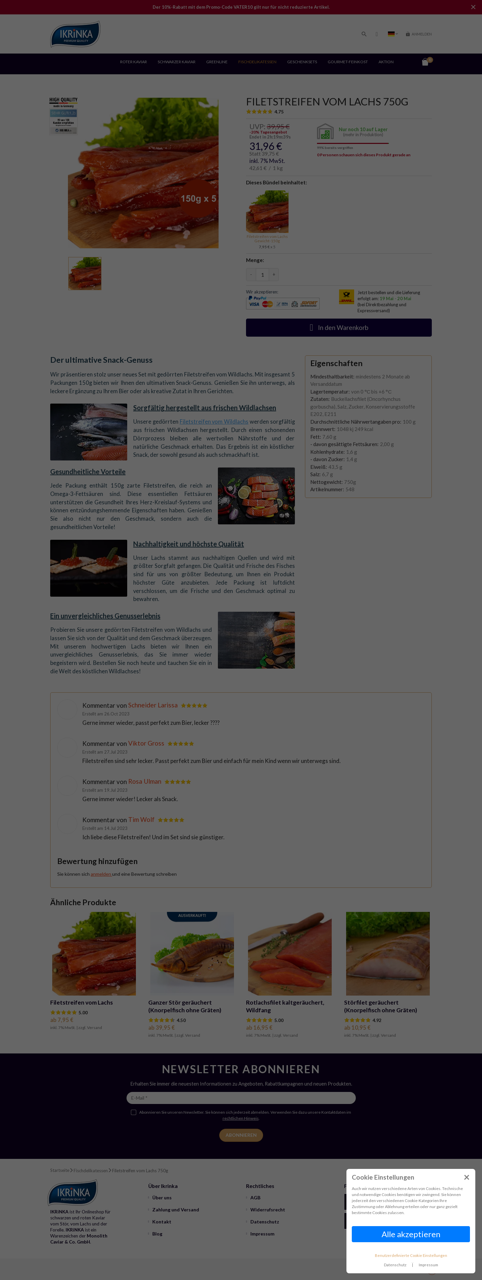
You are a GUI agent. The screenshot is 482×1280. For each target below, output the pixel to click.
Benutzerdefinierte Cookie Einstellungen (411, 1255)
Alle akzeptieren (411, 1234)
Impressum (428, 1265)
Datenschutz (395, 1265)
